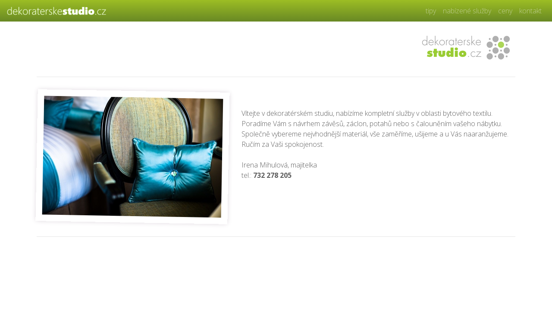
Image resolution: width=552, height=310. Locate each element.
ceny (505, 11)
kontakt (530, 11)
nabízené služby (467, 11)
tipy (431, 11)
